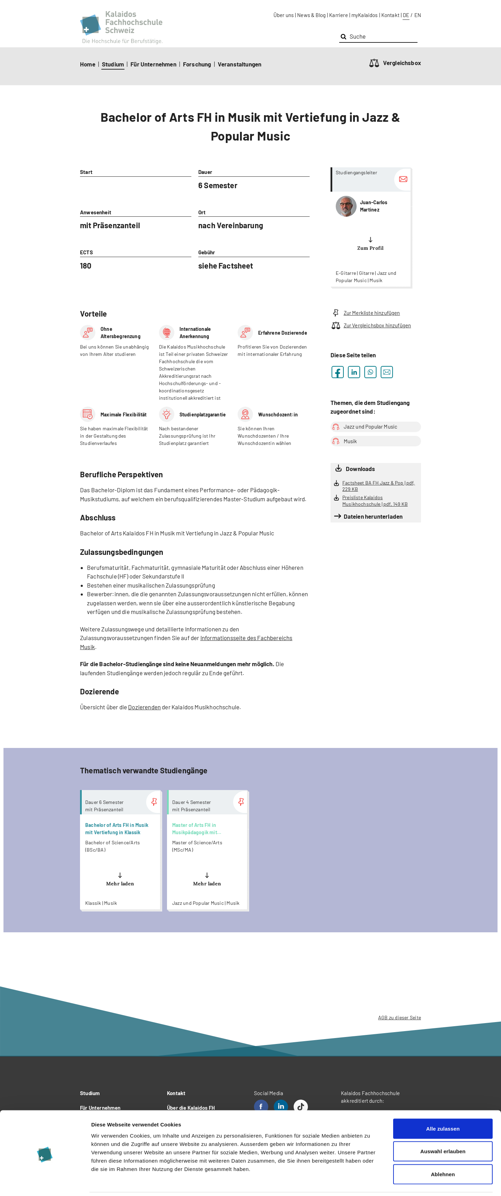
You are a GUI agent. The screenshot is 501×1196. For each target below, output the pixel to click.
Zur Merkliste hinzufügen (365, 313)
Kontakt (390, 15)
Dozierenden (144, 706)
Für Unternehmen (153, 64)
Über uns (283, 15)
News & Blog (311, 15)
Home (87, 64)
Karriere (338, 15)
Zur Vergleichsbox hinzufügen (371, 325)
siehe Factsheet (225, 265)
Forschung (197, 64)
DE (406, 15)
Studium (113, 64)
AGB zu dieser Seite (399, 1017)
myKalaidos (364, 15)
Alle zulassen (443, 1105)
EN (417, 15)
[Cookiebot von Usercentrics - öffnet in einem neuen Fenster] (45, 1182)
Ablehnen (443, 1150)
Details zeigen (370, 1182)
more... (371, 227)
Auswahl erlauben (443, 1128)
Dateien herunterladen (373, 516)
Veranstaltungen (240, 64)
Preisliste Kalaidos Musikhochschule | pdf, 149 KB (375, 500)
